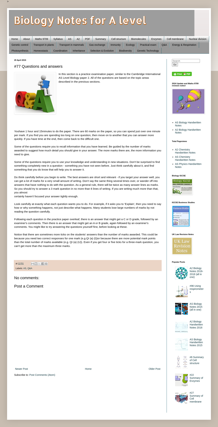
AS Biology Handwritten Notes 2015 (196, 342)
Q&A (164, 44)
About (26, 39)
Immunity (116, 44)
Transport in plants (43, 44)
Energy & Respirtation (184, 44)
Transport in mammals (71, 44)
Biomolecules (138, 39)
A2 (78, 39)
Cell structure (118, 39)
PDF (87, 39)
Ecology (130, 44)
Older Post (154, 368)
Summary (100, 39)
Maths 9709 (41, 39)
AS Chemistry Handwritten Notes (185, 158)
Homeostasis (41, 50)
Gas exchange (97, 44)
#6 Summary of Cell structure (197, 360)
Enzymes (156, 39)
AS (69, 39)
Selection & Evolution (102, 50)
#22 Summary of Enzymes (196, 377)
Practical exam (148, 44)
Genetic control (20, 44)
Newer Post (21, 368)
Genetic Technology (148, 50)
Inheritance (79, 50)
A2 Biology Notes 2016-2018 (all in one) (196, 272)
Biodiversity (125, 50)
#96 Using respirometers (197, 288)
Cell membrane (175, 39)
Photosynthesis (20, 50)
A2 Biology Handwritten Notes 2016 (196, 324)
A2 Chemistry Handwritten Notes (185, 151)
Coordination (60, 50)
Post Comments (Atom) (42, 374)
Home (14, 39)
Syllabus (58, 39)
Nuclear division (197, 39)
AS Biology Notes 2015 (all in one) (196, 306)
